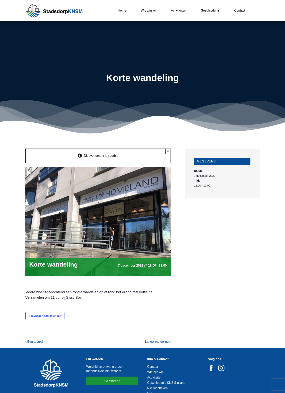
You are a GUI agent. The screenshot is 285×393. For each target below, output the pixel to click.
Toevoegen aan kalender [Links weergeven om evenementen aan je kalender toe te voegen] (45, 315)
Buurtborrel (35, 341)
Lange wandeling (157, 341)
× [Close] (168, 151)
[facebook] (211, 368)
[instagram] (221, 368)
